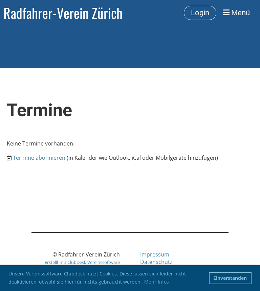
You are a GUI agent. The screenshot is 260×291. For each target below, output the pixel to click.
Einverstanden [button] (230, 278)
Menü (236, 12)
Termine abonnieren (39, 157)
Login (200, 12)
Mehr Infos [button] (156, 281)
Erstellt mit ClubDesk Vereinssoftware (82, 262)
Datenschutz (156, 262)
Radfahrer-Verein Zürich (63, 12)
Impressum (154, 254)
